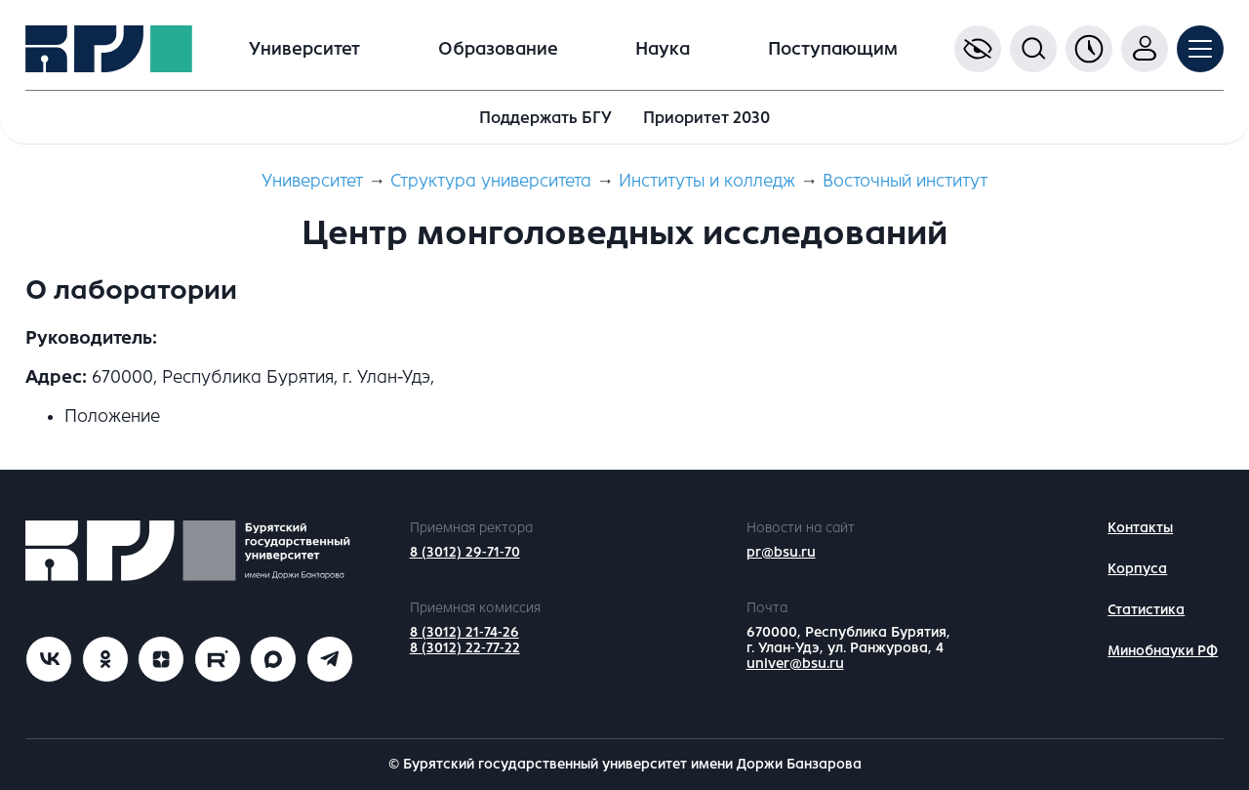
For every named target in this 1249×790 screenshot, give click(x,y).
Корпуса (1137, 568)
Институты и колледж (707, 180)
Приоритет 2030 (706, 117)
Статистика (1146, 610)
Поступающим (833, 49)
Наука (662, 49)
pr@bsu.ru (781, 552)
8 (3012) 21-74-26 (464, 632)
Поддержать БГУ (545, 117)
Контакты (1140, 527)
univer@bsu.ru (795, 663)
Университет (304, 49)
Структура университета (490, 180)
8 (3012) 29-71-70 (465, 552)
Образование (498, 49)
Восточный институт (905, 180)
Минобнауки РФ (1163, 651)
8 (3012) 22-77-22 (465, 648)
